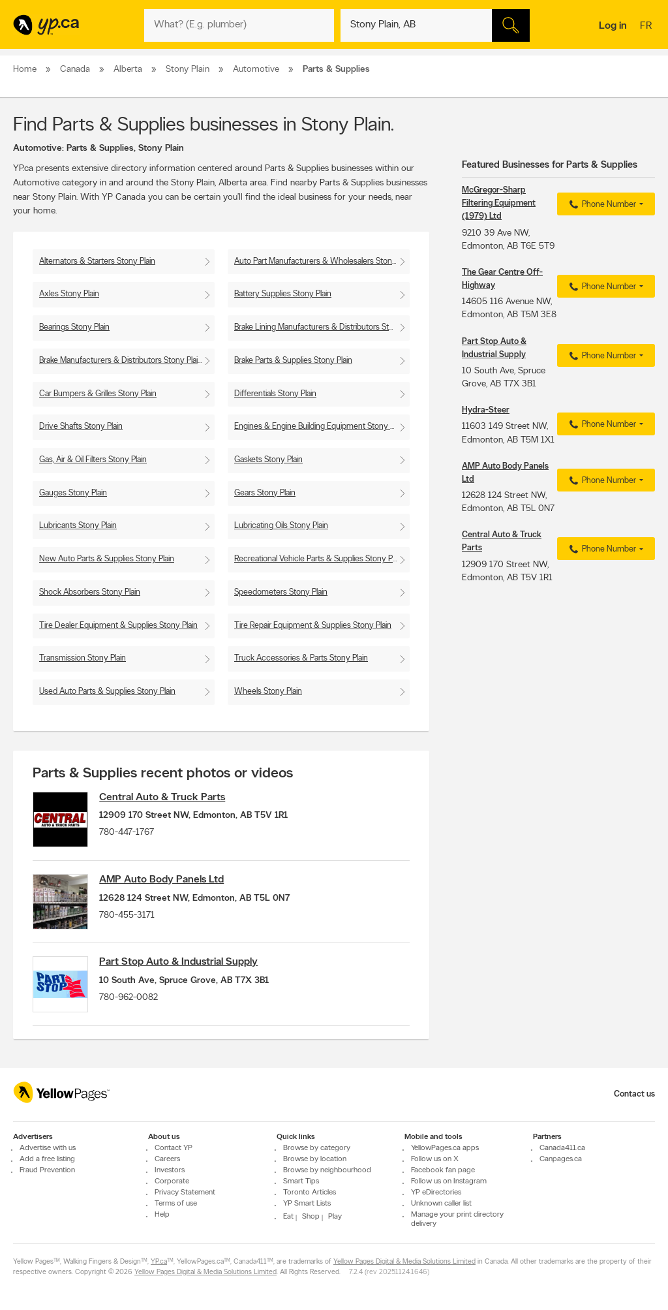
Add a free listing (47, 1159)
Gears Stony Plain (265, 493)
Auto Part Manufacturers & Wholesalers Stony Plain (322, 261)
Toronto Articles (309, 1192)
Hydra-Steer (485, 410)
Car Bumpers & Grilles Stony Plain (98, 394)
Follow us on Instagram (449, 1181)
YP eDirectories (436, 1192)
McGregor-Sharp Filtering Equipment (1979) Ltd (499, 203)
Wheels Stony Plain (268, 691)
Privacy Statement (185, 1192)
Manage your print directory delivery (457, 1219)
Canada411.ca (562, 1148)
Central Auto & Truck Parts (167, 797)
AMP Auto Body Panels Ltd (166, 883)
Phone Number (601, 205)
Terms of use (176, 1204)
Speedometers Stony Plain (280, 592)
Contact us (634, 1094)
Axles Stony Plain (69, 294)
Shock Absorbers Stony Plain (89, 592)
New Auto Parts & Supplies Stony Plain (106, 559)
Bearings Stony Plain (74, 327)
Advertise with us (48, 1148)
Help (162, 1215)
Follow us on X (435, 1159)
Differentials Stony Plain (275, 394)
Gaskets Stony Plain (268, 460)
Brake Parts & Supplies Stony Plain (293, 360)
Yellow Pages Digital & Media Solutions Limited (404, 1262)
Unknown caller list (441, 1204)
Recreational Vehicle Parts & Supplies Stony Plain (319, 559)
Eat (288, 1217)
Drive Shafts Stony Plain (81, 426)
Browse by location (314, 1159)
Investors (170, 1170)
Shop (311, 1217)
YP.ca (159, 1262)
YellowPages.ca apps (445, 1148)
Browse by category (316, 1148)
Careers (167, 1159)
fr (647, 27)
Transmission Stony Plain (82, 658)
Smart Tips (301, 1181)
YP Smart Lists (307, 1204)
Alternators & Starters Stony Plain (97, 261)
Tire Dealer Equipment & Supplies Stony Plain (118, 625)
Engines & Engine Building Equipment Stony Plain (320, 426)
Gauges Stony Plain (73, 493)
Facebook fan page (443, 1170)
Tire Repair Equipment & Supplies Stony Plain (312, 625)
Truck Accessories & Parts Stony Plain (301, 658)
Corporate (172, 1181)
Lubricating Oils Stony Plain (281, 526)
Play (335, 1217)
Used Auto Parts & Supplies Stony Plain (107, 691)
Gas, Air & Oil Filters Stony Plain (93, 460)
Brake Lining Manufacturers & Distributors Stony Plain (322, 327)
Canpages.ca (560, 1159)
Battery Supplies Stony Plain (282, 294)
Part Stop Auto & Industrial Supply (183, 968)
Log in (613, 26)
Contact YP (173, 1148)
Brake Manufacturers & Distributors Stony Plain (120, 360)
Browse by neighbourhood (327, 1170)
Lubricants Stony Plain (78, 526)
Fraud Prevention (47, 1170)
